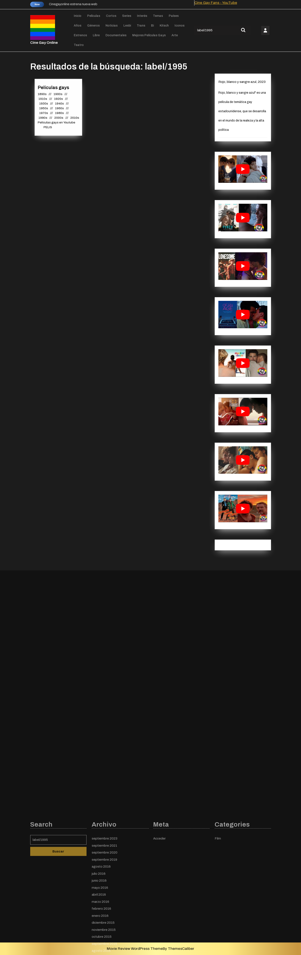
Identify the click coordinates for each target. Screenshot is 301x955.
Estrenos (80, 35)
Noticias (112, 25)
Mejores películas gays (149, 35)
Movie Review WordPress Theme (135, 949)
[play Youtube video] (242, 169)
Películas (93, 15)
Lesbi (127, 25)
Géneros (93, 25)
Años (77, 25)
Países (174, 15)
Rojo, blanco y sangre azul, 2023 (242, 82)
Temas (158, 15)
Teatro (79, 45)
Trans (141, 25)
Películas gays (53, 89)
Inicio (77, 15)
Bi (152, 25)
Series (126, 15)
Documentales (116, 35)
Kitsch (164, 25)
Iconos (179, 25)
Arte (175, 35)
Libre (96, 35)
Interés (142, 15)
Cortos (111, 15)
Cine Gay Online (44, 43)
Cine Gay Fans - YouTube (215, 3)
